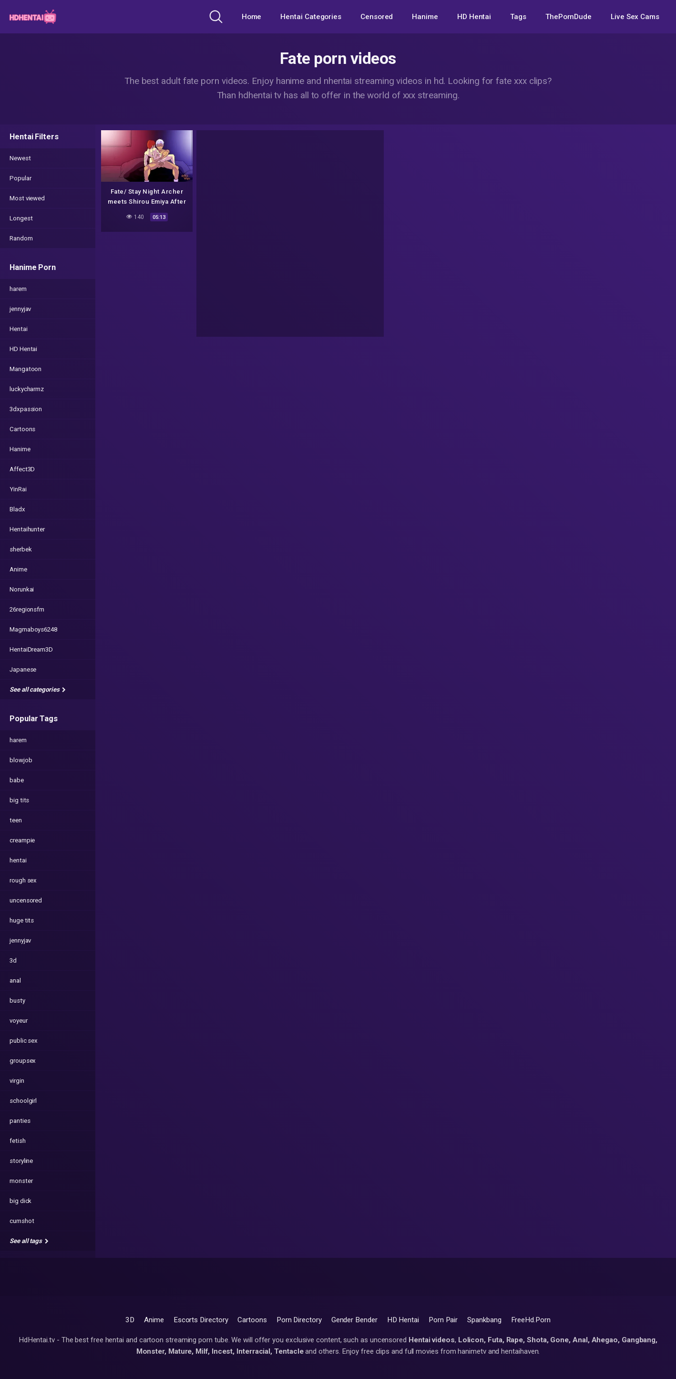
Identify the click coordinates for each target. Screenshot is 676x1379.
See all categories (38, 689)
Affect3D (22, 469)
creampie (22, 840)
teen (16, 820)
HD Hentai (474, 16)
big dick (20, 1200)
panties (20, 1120)
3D (129, 1320)
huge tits (22, 920)
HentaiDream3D (31, 649)
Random (21, 238)
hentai (18, 860)
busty (17, 1000)
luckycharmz (27, 389)
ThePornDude (568, 16)
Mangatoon (25, 369)
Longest (21, 218)
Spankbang (484, 1320)
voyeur (19, 1020)
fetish (18, 1140)
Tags (518, 16)
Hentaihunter (27, 529)
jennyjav (20, 308)
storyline (21, 1160)
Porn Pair (443, 1320)
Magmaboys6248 (33, 629)
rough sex (23, 880)
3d (13, 960)
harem (18, 288)
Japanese (23, 669)
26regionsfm (27, 609)
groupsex (23, 1060)
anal (15, 980)
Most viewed (27, 198)
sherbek (20, 549)
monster (21, 1180)
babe (17, 780)
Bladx (17, 509)
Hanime (425, 16)
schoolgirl (23, 1100)
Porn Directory (299, 1320)
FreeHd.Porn (531, 1320)
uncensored (26, 900)
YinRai (18, 489)
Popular (20, 178)
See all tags (29, 1240)
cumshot (22, 1220)
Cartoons (22, 429)
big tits (19, 800)
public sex (24, 1040)
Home (252, 16)
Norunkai (22, 589)
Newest (20, 158)
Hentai (19, 328)
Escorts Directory (201, 1320)
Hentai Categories (310, 16)
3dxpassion (26, 409)
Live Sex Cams (635, 16)
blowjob (21, 760)
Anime (18, 569)
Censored (376, 16)
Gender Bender (354, 1320)
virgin (17, 1080)
